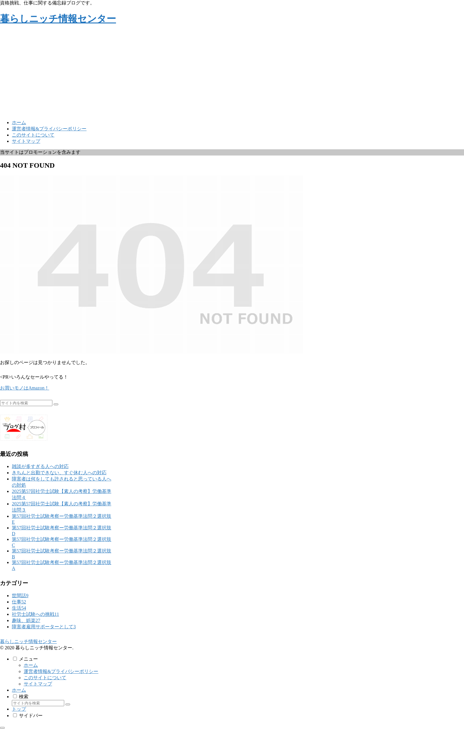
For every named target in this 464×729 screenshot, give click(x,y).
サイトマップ (38, 683)
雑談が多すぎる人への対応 (40, 466)
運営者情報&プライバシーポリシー (61, 671)
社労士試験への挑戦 (35, 614)
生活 (19, 608)
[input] (26, 403)
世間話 (20, 595)
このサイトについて (45, 677)
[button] (56, 404)
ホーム (31, 665)
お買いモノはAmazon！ (24, 387)
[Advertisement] (232, 73)
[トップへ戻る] (2, 728)
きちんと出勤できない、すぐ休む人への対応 (59, 472)
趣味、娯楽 (26, 620)
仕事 (19, 601)
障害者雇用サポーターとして (44, 626)
